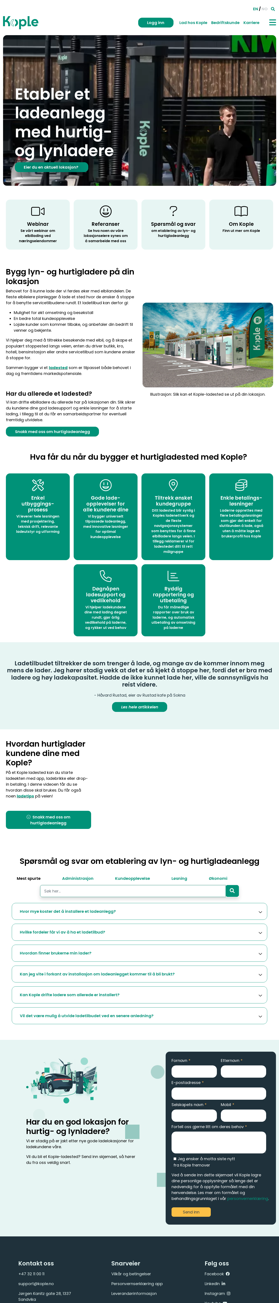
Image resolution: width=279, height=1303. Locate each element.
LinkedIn (212, 1283)
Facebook (214, 1274)
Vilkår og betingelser (131, 1274)
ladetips (26, 796)
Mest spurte (29, 878)
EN (255, 9)
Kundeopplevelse (132, 878)
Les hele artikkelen (139, 707)
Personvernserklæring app (137, 1283)
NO (265, 9)
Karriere (251, 22)
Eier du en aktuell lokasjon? (51, 167)
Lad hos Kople (193, 22)
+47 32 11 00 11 (31, 1274)
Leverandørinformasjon (134, 1293)
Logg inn (155, 22)
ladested (58, 367)
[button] (139, 911)
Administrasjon (78, 878)
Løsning (179, 878)
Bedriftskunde (225, 22)
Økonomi (218, 878)
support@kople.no (36, 1283)
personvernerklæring (247, 1198)
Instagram (215, 1293)
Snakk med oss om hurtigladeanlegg (52, 431)
